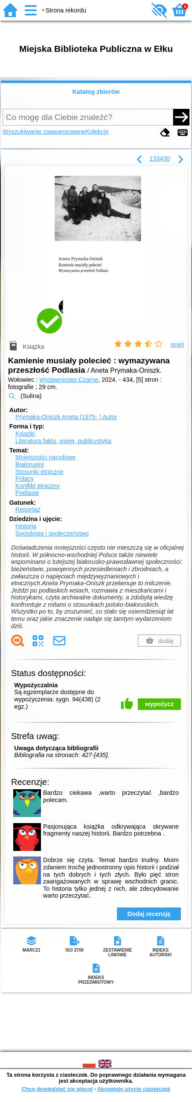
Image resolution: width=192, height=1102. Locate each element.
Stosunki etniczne (39, 471)
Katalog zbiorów (95, 91)
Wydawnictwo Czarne (68, 379)
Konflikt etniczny (37, 485)
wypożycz (159, 704)
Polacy (24, 478)
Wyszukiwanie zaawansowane (44, 131)
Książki (25, 433)
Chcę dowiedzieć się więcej (57, 1089)
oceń (177, 344)
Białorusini (29, 464)
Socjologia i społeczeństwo (52, 533)
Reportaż (27, 509)
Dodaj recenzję (149, 913)
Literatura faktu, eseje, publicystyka (63, 440)
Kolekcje (96, 131)
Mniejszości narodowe (45, 457)
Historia (25, 526)
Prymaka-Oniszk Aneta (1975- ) (66, 416)
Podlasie (27, 492)
